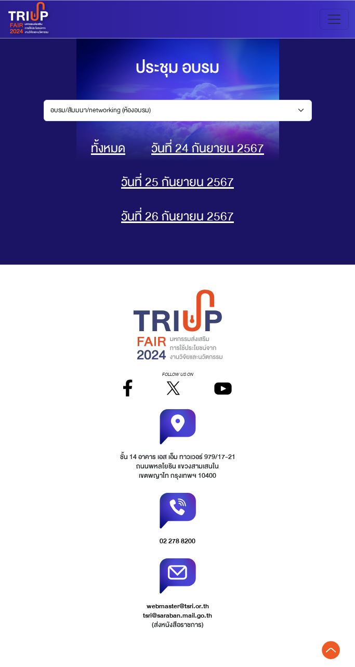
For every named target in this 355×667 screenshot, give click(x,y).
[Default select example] (178, 110)
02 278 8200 (177, 541)
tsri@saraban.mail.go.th (177, 615)
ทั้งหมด (108, 148)
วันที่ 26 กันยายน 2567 (177, 216)
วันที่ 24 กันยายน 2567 (207, 148)
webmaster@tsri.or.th (178, 606)
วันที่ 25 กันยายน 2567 (177, 182)
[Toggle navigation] (334, 19)
